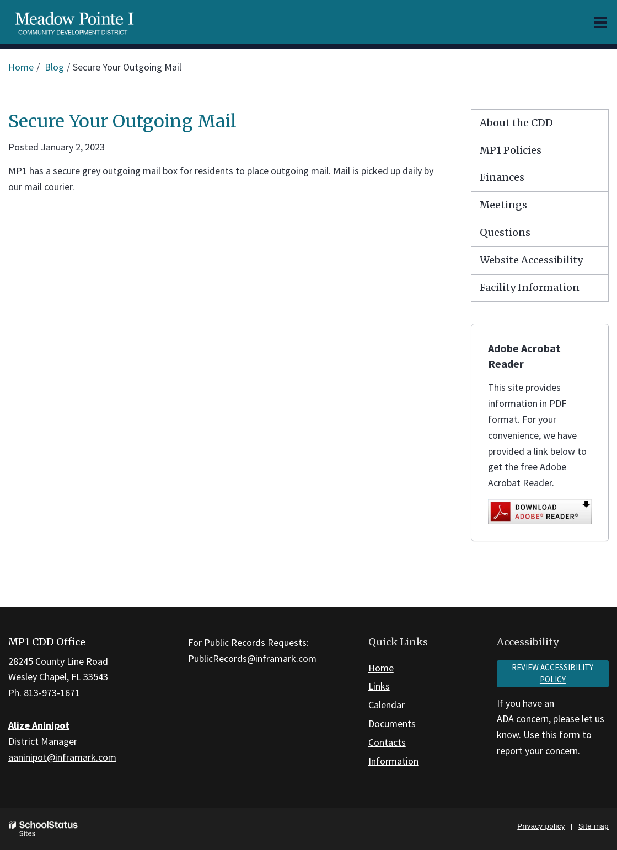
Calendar (386, 704)
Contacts (387, 742)
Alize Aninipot (38, 725)
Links (379, 686)
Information (393, 761)
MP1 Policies (510, 150)
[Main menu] (600, 22)
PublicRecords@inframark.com (252, 658)
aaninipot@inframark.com (62, 757)
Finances (502, 177)
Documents (392, 723)
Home (21, 67)
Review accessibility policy (552, 673)
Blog (54, 67)
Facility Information (530, 287)
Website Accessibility (531, 260)
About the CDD (516, 122)
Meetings (503, 204)
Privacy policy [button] (541, 826)
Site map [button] (593, 826)
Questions (505, 232)
